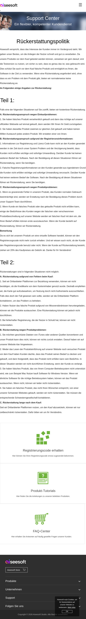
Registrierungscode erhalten (43, 450)
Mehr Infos (71, 607)
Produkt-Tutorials (43, 491)
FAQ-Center (41, 531)
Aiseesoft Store (16, 569)
